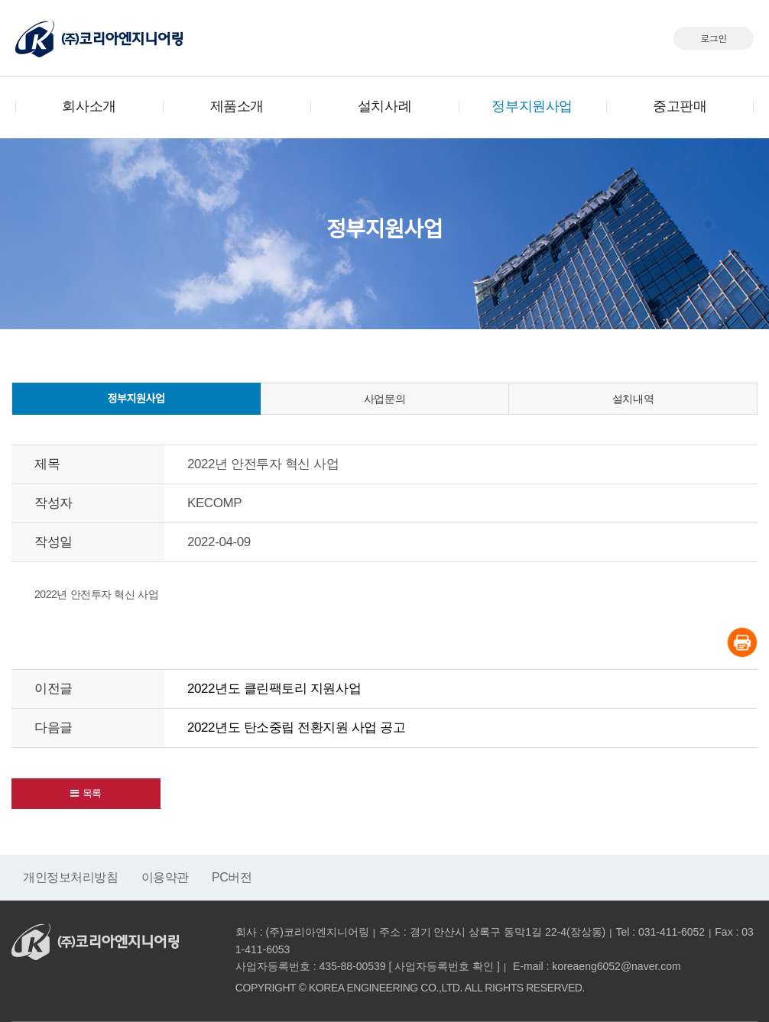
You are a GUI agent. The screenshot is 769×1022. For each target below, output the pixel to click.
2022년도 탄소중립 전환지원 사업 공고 (296, 727)
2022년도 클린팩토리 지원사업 (274, 688)
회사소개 (88, 106)
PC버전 (232, 877)
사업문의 (384, 399)
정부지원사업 (532, 106)
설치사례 (384, 106)
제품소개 (237, 106)
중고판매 (679, 106)
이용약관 (165, 877)
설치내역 (633, 399)
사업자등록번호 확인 (444, 966)
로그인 (713, 37)
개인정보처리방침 (70, 877)
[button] (86, 793)
